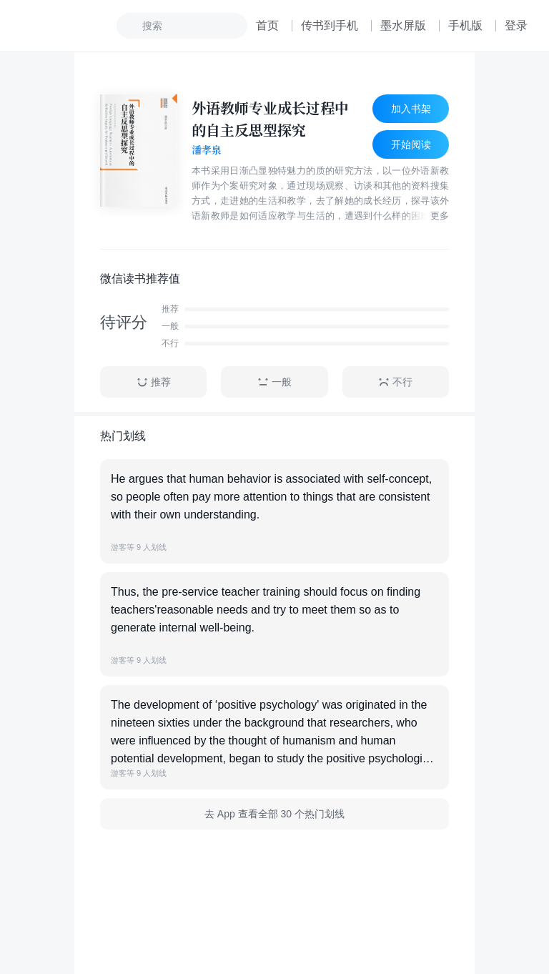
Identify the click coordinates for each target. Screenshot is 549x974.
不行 (395, 382)
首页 (267, 25)
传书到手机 (329, 25)
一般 (274, 382)
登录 (516, 25)
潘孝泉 (207, 150)
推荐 (154, 382)
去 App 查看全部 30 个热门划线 (274, 814)
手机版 (465, 25)
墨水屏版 (403, 25)
